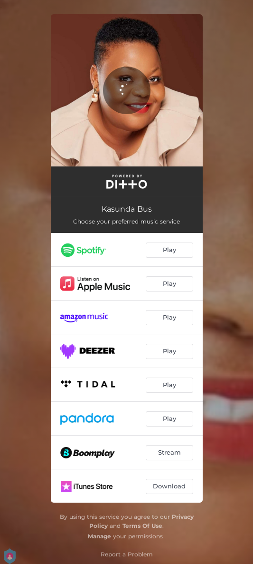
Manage (99, 536)
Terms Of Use (142, 525)
